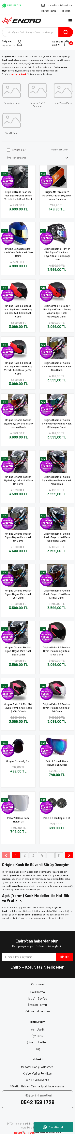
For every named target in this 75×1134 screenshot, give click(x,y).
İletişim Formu (37, 1004)
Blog (37, 1048)
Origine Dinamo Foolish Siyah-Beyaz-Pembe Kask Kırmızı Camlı (18, 423)
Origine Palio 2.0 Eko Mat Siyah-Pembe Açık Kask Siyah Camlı (57, 651)
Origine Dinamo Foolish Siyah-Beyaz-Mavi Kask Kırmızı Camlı (56, 594)
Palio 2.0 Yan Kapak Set (56, 818)
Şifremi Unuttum (37, 1042)
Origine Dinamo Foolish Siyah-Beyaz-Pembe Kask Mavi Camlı (57, 480)
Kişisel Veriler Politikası (37, 1073)
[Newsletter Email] (29, 957)
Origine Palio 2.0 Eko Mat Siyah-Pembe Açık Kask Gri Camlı (57, 708)
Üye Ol (8, 45)
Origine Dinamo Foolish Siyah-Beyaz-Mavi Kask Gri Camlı (18, 537)
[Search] (37, 32)
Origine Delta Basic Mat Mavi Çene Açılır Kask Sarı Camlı (18, 252)
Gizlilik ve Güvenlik (37, 1079)
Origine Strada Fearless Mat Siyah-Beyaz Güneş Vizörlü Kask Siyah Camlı (18, 195)
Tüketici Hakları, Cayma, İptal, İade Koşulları (37, 1086)
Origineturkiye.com (37, 1011)
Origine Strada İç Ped (18, 761)
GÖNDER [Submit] (64, 956)
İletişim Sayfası (38, 998)
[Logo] (21, 20)
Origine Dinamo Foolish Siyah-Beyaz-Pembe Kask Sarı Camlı (57, 366)
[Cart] (62, 43)
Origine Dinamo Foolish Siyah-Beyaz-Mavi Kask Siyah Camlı (18, 651)
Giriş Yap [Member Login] (7, 41)
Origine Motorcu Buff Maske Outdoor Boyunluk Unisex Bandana (56, 195)
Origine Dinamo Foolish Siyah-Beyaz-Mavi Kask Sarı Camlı (18, 594)
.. (51, 855)
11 (59, 855)
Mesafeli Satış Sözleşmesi (37, 1067)
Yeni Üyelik (37, 1029)
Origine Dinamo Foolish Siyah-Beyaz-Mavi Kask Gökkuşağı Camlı (56, 537)
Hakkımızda (37, 992)
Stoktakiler (18, 149)
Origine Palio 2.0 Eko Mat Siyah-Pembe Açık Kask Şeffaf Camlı (18, 708)
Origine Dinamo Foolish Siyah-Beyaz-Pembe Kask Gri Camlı (18, 480)
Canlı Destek (53, 1127)
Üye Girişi (37, 1036)
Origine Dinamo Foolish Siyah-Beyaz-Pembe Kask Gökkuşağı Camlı (57, 423)
